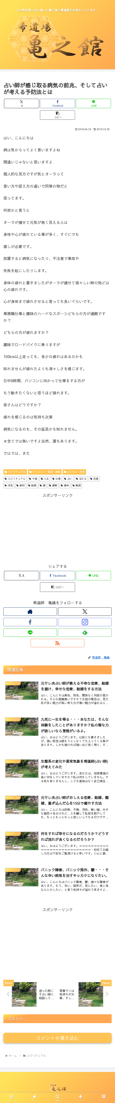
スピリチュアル (15, 471)
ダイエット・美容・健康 (44, 471)
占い (68, 478)
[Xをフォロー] (85, 611)
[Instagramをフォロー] (85, 622)
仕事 (56, 478)
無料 (20, 485)
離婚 (77, 485)
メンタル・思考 (74, 471)
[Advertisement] (57, 528)
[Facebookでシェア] (57, 103)
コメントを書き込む (57, 1038)
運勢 (53, 485)
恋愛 (94, 478)
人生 (45, 478)
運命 (65, 485)
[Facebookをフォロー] (30, 622)
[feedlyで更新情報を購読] (85, 632)
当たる (81, 478)
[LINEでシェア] (93, 103)
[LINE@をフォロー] (30, 632)
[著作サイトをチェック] (30, 611)
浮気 (9, 485)
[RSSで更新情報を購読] (57, 643)
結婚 (32, 485)
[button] (57, 115)
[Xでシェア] (21, 103)
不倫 (33, 478)
